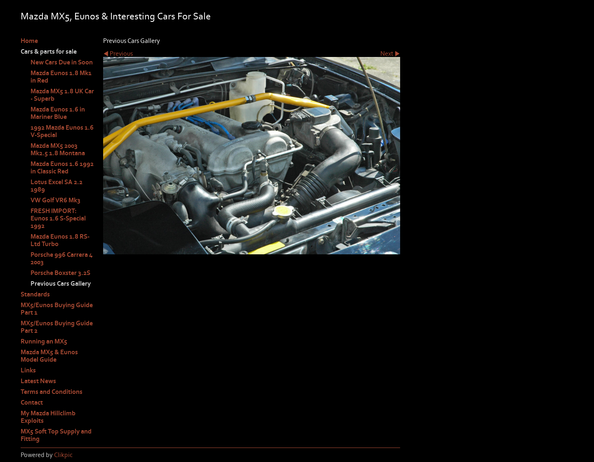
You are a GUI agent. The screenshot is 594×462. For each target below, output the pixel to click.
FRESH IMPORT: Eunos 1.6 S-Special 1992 (58, 218)
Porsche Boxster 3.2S (60, 273)
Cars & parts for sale (49, 51)
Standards (35, 294)
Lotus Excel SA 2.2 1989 (56, 185)
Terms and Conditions (51, 392)
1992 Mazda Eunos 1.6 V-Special (62, 131)
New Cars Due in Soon (62, 62)
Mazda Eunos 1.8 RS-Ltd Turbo (60, 240)
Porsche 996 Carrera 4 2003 (61, 258)
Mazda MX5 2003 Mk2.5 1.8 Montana (58, 149)
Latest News (38, 381)
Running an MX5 (44, 341)
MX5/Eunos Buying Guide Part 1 (57, 308)
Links (28, 370)
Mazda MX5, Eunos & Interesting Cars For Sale (116, 16)
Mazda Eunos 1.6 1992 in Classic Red (62, 167)
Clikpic (63, 455)
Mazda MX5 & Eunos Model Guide (49, 355)
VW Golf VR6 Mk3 (55, 200)
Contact (32, 402)
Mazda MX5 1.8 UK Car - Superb (62, 95)
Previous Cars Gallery (61, 283)
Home (29, 41)
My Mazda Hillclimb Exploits (48, 417)
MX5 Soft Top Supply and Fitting (56, 435)
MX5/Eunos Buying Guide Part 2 (57, 327)
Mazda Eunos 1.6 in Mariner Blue (58, 113)
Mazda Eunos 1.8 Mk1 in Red (61, 76)
